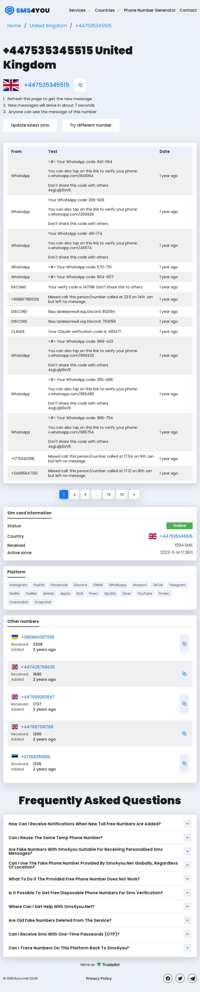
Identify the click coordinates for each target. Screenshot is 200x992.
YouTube (145, 593)
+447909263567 (38, 697)
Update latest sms (30, 125)
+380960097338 (37, 637)
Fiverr (93, 593)
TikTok (158, 584)
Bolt (80, 593)
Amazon (140, 584)
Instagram (18, 584)
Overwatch (19, 602)
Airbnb (48, 593)
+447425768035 (38, 667)
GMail (98, 584)
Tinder (164, 593)
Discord (80, 584)
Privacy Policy (99, 978)
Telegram (177, 584)
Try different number (91, 125)
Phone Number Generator (150, 10)
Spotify (110, 593)
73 (122, 494)
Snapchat (43, 602)
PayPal (38, 584)
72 (109, 494)
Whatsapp (118, 584)
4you (26, 10)
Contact (188, 10)
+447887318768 (37, 727)
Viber (126, 593)
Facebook (59, 584)
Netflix (15, 593)
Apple (65, 593)
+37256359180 (35, 757)
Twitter (31, 593)
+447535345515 (46, 85)
